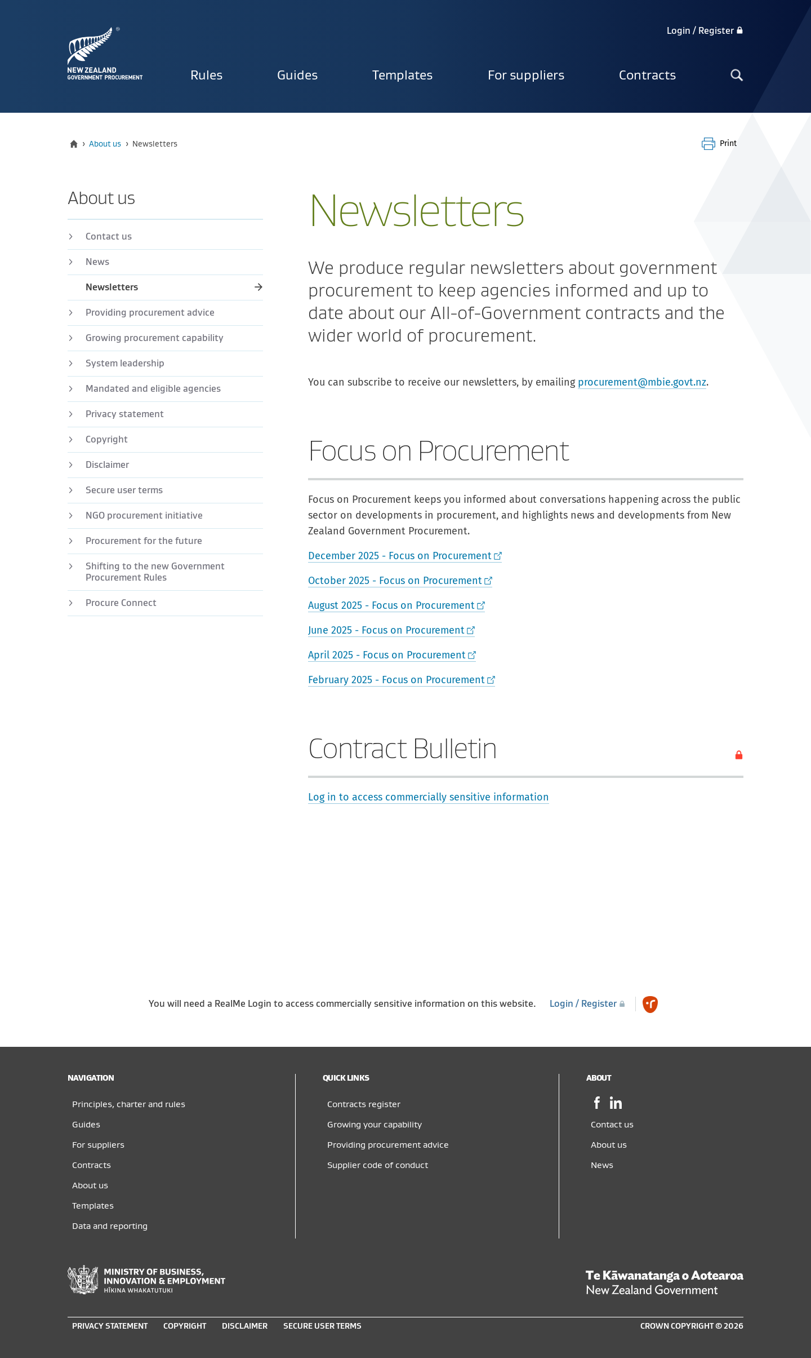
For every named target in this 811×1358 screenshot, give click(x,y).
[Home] (74, 144)
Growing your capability (374, 1125)
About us (105, 144)
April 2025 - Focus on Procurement (387, 655)
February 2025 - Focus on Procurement (396, 680)
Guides (297, 75)
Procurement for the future (144, 541)
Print (728, 143)
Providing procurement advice (150, 313)
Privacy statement (125, 414)
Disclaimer (107, 465)
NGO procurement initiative (144, 516)
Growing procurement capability (155, 338)
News (97, 262)
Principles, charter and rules (128, 1104)
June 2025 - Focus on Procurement (386, 630)
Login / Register (705, 31)
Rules (206, 75)
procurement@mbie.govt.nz (642, 382)
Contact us (109, 237)
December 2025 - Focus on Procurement (400, 556)
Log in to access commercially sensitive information (428, 797)
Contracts (647, 75)
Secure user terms (124, 490)
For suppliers (526, 75)
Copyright (107, 440)
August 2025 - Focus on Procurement (391, 605)
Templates (402, 75)
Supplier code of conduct (377, 1165)
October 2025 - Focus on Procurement (395, 580)
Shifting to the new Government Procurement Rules (155, 572)
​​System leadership (125, 364)
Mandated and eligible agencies (153, 389)
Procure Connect (121, 603)
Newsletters (112, 287)
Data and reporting (110, 1226)
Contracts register (363, 1104)
